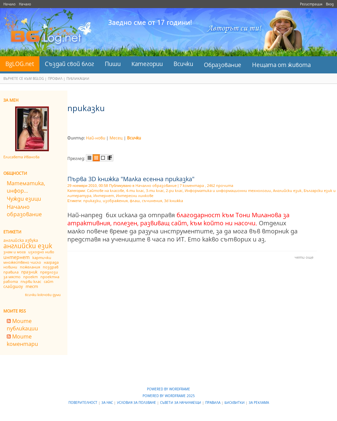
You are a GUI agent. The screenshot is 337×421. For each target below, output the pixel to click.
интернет (16, 257)
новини (10, 266)
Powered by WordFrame (168, 389)
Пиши (113, 64)
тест (32, 286)
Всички (183, 64)
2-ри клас (174, 190)
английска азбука (20, 240)
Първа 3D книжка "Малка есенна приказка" (130, 179)
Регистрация (311, 4)
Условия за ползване (137, 402)
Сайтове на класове (105, 190)
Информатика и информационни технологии (228, 190)
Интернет (103, 195)
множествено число (22, 262)
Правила (213, 402)
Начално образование (24, 210)
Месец (116, 138)
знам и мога (14, 251)
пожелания (30, 266)
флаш (135, 200)
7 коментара (192, 185)
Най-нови (95, 138)
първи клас (31, 281)
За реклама (259, 402)
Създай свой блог (69, 64)
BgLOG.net (19, 64)
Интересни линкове (134, 195)
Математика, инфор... (26, 187)
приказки (92, 200)
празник (29, 272)
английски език (27, 245)
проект (30, 276)
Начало (9, 4)
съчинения (152, 200)
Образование (222, 65)
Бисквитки (235, 402)
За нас (107, 402)
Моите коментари (22, 340)
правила (11, 271)
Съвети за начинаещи (181, 402)
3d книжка (173, 200)
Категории (147, 64)
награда (51, 262)
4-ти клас (135, 190)
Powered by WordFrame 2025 (169, 395)
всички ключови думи (43, 294)
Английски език (287, 190)
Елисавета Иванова (21, 156)
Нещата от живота (281, 65)
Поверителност (83, 402)
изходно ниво (41, 251)
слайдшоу (13, 286)
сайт (48, 281)
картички (41, 257)
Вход (330, 4)
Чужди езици (24, 198)
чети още (304, 257)
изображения (115, 200)
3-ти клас (155, 190)
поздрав (50, 266)
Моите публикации (22, 324)
